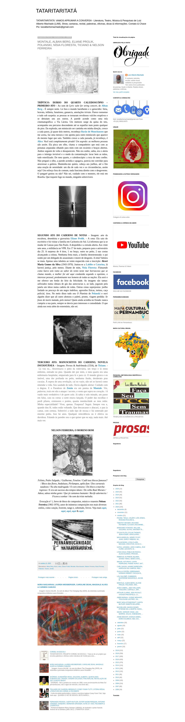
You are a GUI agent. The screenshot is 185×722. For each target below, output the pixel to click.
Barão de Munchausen (92, 131)
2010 (117, 677)
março (119, 640)
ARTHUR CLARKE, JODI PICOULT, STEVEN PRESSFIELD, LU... (129, 593)
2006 (117, 689)
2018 (117, 653)
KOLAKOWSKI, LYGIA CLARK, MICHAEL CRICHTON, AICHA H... (129, 543)
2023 (117, 498)
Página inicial (73, 577)
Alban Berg (50, 566)
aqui (104, 508)
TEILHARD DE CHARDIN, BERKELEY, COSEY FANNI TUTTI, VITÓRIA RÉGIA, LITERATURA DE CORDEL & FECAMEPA (77, 690)
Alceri (56, 566)
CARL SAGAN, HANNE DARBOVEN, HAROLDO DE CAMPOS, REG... (130, 567)
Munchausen (80, 566)
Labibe (89, 264)
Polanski (96, 293)
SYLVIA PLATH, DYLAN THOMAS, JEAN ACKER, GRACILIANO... (129, 533)
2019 (117, 650)
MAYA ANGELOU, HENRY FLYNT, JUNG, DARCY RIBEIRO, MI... (129, 538)
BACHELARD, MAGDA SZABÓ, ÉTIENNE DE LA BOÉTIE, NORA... (130, 608)
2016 (117, 659)
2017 (117, 656)
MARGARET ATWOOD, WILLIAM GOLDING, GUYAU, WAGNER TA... (130, 528)
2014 (117, 665)
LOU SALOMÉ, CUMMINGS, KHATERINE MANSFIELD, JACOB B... (130, 578)
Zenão (70, 388)
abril (119, 638)
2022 (117, 501)
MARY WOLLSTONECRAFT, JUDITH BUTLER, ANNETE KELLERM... (130, 603)
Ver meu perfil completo (121, 92)
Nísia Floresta (89, 267)
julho (119, 629)
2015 (117, 662)
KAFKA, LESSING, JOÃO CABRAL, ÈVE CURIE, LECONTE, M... (131, 548)
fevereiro (120, 644)
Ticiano (101, 365)
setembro (120, 622)
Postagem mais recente (46, 577)
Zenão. (52, 568)
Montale (97, 388)
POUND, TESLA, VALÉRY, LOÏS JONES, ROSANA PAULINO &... (131, 519)
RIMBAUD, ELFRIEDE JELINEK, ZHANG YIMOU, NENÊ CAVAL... (129, 558)
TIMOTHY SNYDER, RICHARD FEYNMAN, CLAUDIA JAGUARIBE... (130, 524)
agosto (119, 625)
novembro (121, 512)
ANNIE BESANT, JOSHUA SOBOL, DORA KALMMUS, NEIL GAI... (129, 618)
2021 (117, 504)
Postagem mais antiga (99, 577)
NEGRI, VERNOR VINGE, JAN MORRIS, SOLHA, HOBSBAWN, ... (130, 613)
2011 (117, 674)
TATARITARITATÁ (56, 11)
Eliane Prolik (77, 238)
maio (119, 635)
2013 (117, 668)
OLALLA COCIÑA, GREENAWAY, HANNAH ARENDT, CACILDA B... (129, 572)
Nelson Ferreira (89, 566)
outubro (120, 515)
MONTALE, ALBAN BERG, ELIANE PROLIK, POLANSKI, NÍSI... (129, 584)
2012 (117, 671)
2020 (117, 507)
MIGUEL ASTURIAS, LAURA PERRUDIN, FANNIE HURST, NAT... (130, 562)
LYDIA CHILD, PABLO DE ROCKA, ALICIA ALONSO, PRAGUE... (129, 553)
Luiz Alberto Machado (136, 75)
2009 (117, 680)
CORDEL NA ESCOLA (58, 652)
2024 (117, 495)
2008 (117, 683)
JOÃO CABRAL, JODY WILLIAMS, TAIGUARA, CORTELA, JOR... (129, 589)
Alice (40, 141)
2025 (117, 492)
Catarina (100, 264)
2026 (117, 489)
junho (119, 631)
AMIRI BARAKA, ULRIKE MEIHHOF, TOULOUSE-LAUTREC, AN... (129, 598)
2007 (117, 686)
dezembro (121, 509)
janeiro (119, 647)
